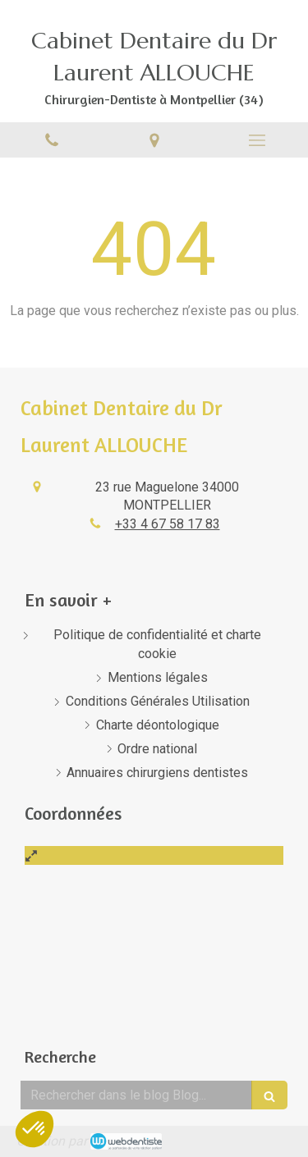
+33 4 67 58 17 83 (167, 524)
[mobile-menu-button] (256, 140)
